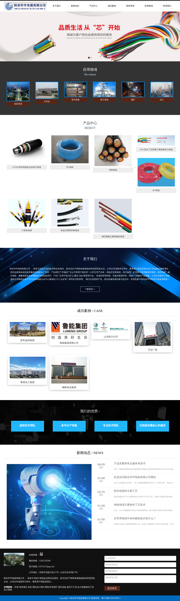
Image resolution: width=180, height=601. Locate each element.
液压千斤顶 (72, 587)
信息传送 (18, 104)
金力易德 (8, 590)
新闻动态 (75, 6)
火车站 (47, 101)
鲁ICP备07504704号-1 (111, 598)
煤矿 (133, 100)
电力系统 (104, 100)
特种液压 (23, 587)
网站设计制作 (38, 587)
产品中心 (93, 6)
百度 (16, 587)
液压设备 (62, 587)
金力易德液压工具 (85, 587)
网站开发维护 (51, 587)
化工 (162, 100)
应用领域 (149, 6)
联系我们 (167, 6)
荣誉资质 (130, 6)
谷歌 (30, 587)
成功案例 (112, 6)
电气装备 (76, 100)
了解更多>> (90, 289)
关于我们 (56, 6)
